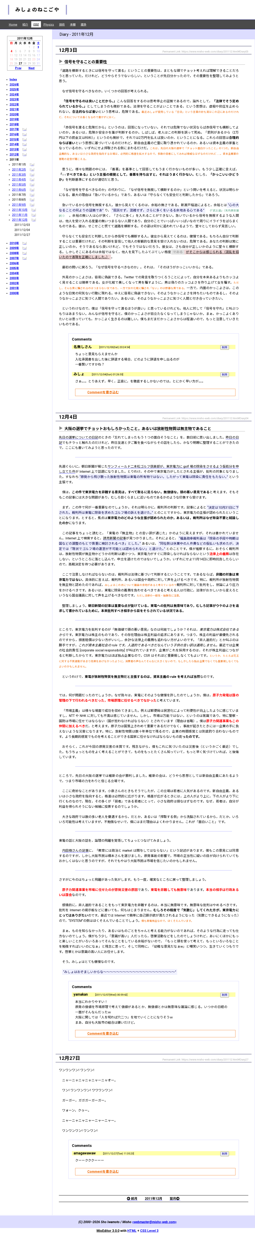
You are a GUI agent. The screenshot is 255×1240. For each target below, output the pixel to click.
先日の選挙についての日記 (78, 437)
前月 (132, 1199)
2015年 (14, 139)
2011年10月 (19, 209)
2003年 (14, 278)
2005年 (14, 268)
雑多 (83, 24)
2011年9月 (19, 204)
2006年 (14, 263)
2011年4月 (19, 179)
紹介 (25, 24)
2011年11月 (19, 215)
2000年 (14, 293)
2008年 (14, 253)
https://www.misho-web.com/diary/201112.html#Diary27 (215, 1059)
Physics (48, 24)
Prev (18, 68)
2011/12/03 (22, 224)
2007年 (14, 258)
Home (13, 24)
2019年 (14, 119)
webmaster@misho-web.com (154, 1222)
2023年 (14, 99)
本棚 (73, 24)
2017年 (14, 129)
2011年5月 (19, 184)
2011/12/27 (22, 234)
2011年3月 (19, 174)
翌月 (175, 1199)
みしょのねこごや (37, 10)
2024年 (14, 94)
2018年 (14, 124)
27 (20, 63)
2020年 (14, 114)
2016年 (14, 134)
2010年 (14, 243)
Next (32, 68)
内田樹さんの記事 (75, 850)
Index (13, 79)
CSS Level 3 (149, 1231)
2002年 (14, 283)
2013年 (14, 149)
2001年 (14, 288)
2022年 (14, 104)
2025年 (14, 89)
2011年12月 (19, 219)
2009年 (14, 248)
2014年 (14, 144)
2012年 (14, 154)
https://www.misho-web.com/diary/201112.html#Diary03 (215, 51)
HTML (131, 1231)
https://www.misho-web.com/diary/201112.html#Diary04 (215, 418)
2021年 (14, 109)
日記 (36, 24)
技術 (62, 24)
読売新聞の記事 (114, 538)
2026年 (14, 84)
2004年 (14, 273)
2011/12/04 (22, 230)
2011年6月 (19, 189)
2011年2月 (19, 169)
